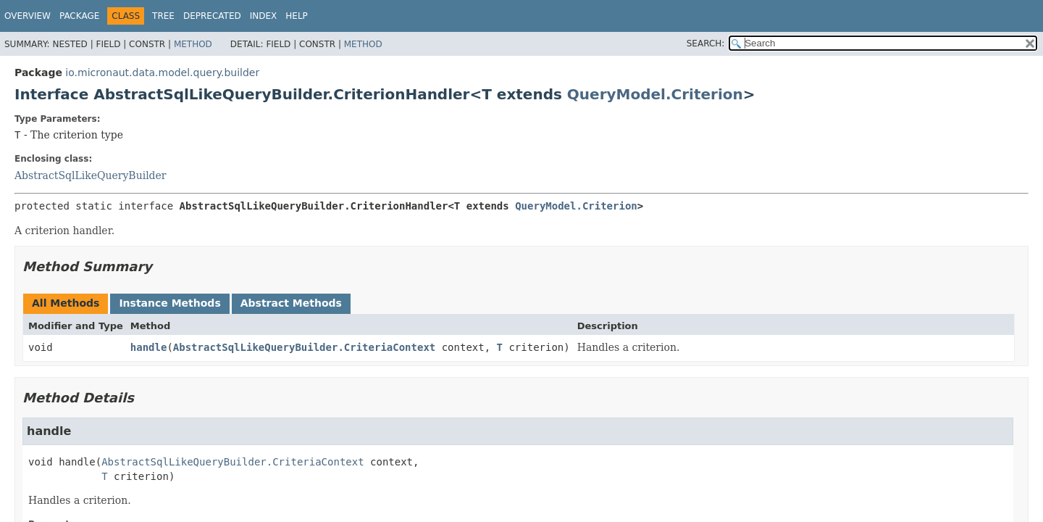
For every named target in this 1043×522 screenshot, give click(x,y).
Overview (27, 16)
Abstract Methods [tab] (291, 303)
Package (79, 16)
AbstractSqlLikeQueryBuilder (90, 175)
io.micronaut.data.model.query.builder (162, 72)
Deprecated (212, 16)
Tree (163, 16)
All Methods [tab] (65, 303)
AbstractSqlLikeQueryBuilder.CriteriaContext (304, 347)
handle (148, 347)
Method (193, 44)
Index (263, 16)
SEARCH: (706, 43)
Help (296, 16)
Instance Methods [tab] (169, 303)
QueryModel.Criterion (655, 94)
